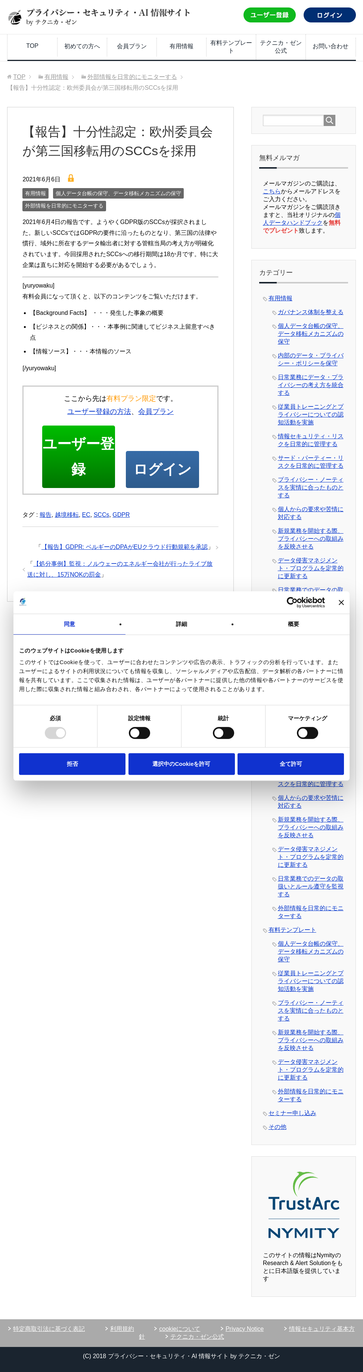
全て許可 (291, 764)
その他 (277, 1127)
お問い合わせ (330, 46)
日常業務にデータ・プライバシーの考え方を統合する (311, 385)
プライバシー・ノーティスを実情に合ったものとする (311, 487)
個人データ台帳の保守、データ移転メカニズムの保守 (118, 193)
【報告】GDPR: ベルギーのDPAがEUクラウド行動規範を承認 (124, 548)
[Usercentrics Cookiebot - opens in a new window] (292, 602)
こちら (272, 191)
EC (86, 516)
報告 (46, 516)
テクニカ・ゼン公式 (281, 47)
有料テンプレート (231, 47)
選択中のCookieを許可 (181, 764)
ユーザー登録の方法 (99, 411)
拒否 (72, 764)
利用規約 (122, 1329)
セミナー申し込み (292, 1113)
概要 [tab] (293, 624)
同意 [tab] (69, 624)
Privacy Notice (245, 1329)
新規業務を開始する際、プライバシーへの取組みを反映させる (311, 539)
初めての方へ (82, 46)
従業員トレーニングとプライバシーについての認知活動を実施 (311, 414)
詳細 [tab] (181, 624)
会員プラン (132, 46)
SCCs (101, 516)
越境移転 (67, 516)
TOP (32, 46)
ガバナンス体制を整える (311, 312)
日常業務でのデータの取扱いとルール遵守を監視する (311, 886)
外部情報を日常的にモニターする (64, 206)
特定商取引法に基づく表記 (49, 1329)
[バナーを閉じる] (341, 602)
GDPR (121, 516)
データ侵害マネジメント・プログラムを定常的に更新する (311, 568)
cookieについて (179, 1329)
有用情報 (181, 46)
